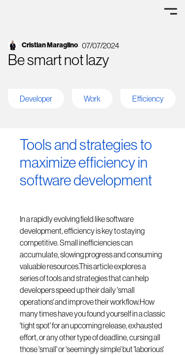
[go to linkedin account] (92, 45)
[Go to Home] (31, 11)
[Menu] (170, 11)
